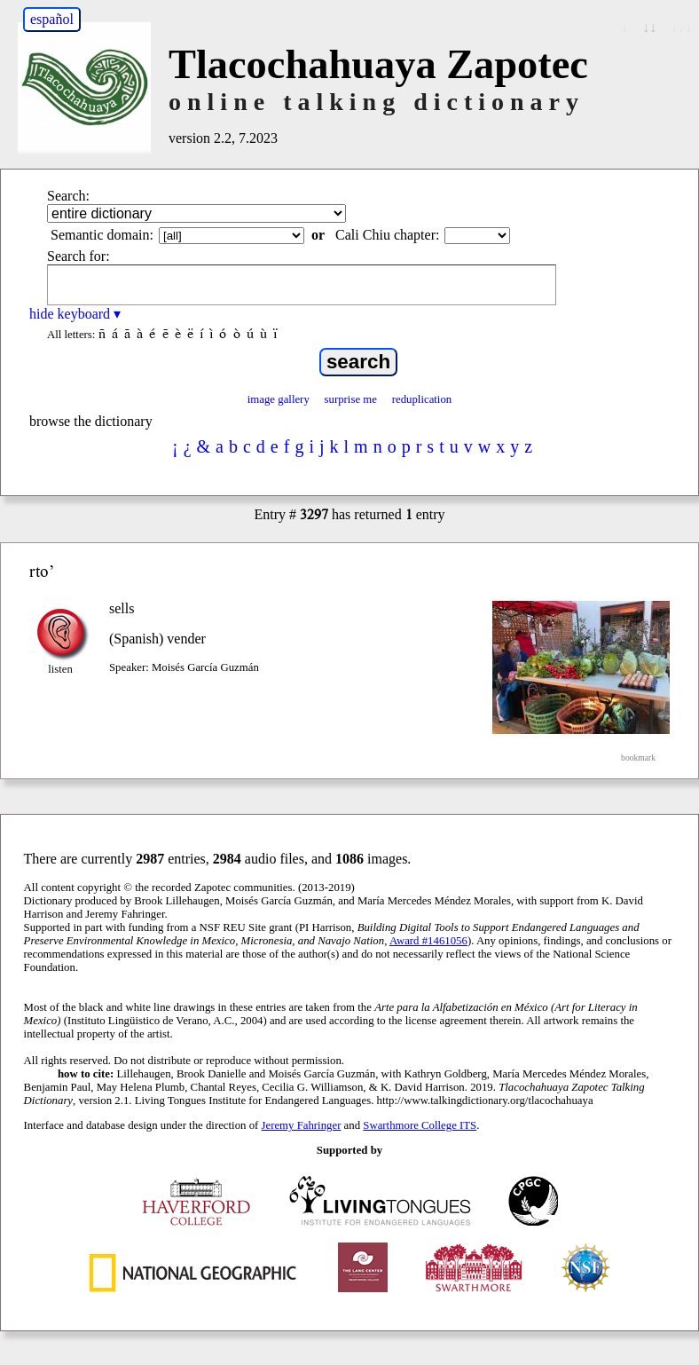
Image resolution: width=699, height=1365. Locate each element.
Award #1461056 (428, 941)
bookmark (638, 757)
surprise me (351, 399)
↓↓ (649, 27)
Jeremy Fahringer (302, 1125)
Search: (68, 195)
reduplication (422, 399)
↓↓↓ (681, 27)
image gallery (278, 399)
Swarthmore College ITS (419, 1125)
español (52, 19)
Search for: (78, 256)
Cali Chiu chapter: (387, 234)
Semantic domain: (102, 234)
